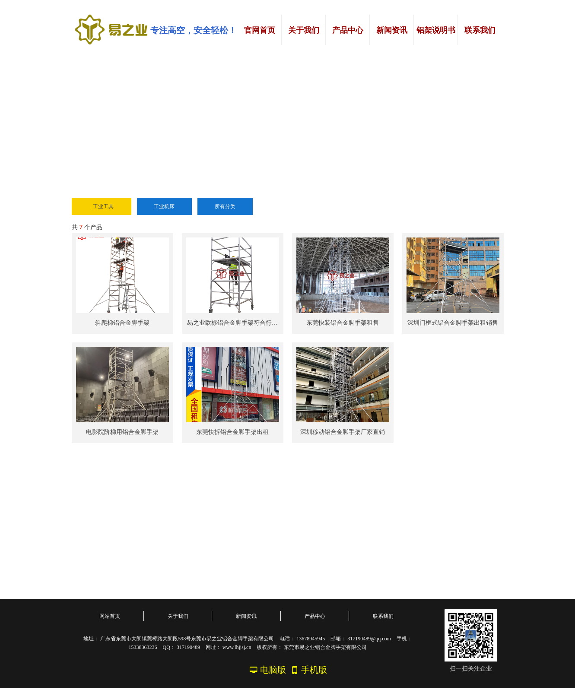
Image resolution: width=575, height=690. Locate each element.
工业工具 (103, 206)
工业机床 (164, 206)
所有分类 (225, 206)
